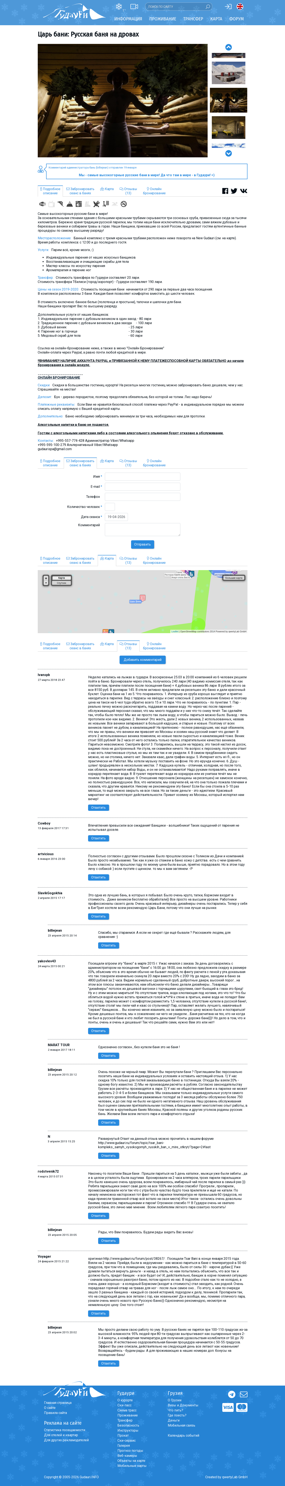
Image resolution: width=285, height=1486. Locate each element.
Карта (216, 19)
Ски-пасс (124, 1405)
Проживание (127, 1415)
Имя (97, 477)
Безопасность (128, 1425)
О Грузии (174, 1400)
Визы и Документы (183, 1405)
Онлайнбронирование (154, 191)
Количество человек (84, 507)
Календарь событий (183, 1435)
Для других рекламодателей (66, 1440)
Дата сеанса (91, 517)
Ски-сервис (126, 1441)
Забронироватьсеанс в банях (80, 191)
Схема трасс (127, 1410)
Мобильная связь (181, 1425)
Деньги (174, 1420)
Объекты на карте (131, 1461)
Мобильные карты (132, 1466)
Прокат (123, 1435)
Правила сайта (55, 1413)
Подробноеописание (50, 191)
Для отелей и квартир (61, 1435)
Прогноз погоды (130, 1451)
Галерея (123, 1446)
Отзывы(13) (128, 191)
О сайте (50, 1408)
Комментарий (90, 525)
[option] (123, 100)
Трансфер (125, 1420)
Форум (236, 19)
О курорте (125, 1400)
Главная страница (58, 1403)
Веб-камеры (127, 1456)
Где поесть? (177, 1415)
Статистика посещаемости (64, 1430)
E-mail (96, 487)
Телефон (94, 497)
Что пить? (175, 1410)
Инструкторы (127, 1430)
